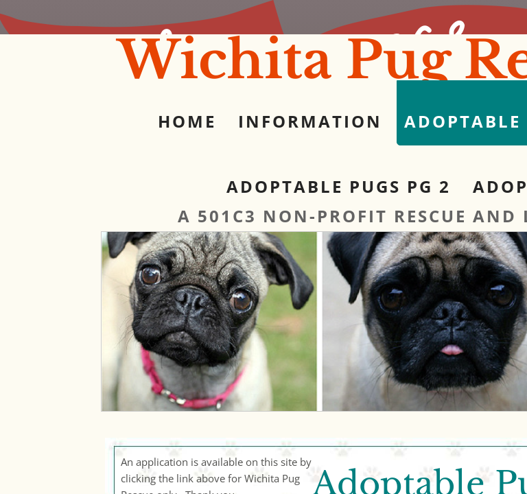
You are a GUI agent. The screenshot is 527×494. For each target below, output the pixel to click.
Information (310, 121)
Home (187, 121)
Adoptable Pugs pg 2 (338, 186)
